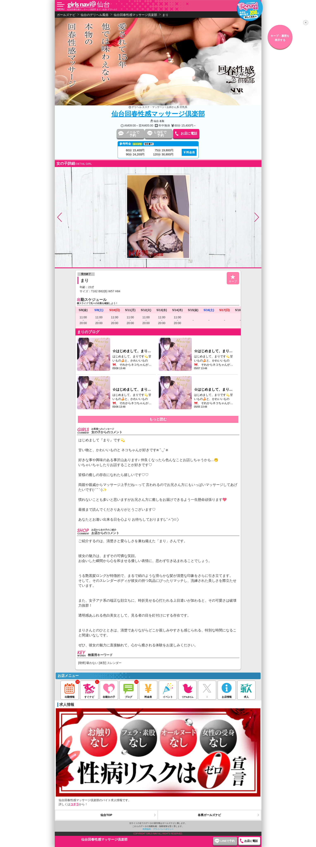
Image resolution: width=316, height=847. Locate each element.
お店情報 (226, 689)
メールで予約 (132, 133)
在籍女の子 (109, 689)
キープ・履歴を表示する (280, 38)
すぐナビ (89, 689)
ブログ (128, 689)
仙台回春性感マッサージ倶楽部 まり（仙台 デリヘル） (92, 9)
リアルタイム (187, 689)
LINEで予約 (160, 133)
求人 (246, 689)
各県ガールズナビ (209, 815)
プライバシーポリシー (163, 829)
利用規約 (147, 829)
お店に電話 (189, 133)
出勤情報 (69, 689)
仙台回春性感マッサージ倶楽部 (158, 114)
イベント (167, 689)
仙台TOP (106, 815)
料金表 (190, 152)
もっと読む (158, 419)
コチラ (74, 804)
